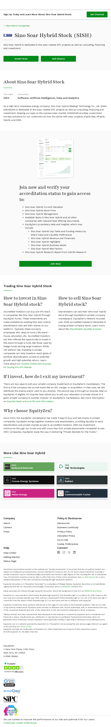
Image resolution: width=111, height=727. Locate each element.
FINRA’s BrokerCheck (92, 591)
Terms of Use (25, 627)
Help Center (9, 552)
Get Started (97, 14)
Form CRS (62, 540)
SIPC (69, 587)
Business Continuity (67, 527)
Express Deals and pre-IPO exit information (30, 401)
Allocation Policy (66, 535)
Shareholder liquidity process (85, 329)
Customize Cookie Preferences (20, 723)
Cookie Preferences (67, 544)
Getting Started (11, 557)
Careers (7, 527)
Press (6, 531)
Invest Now (21, 58)
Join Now (55, 263)
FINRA (64, 587)
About (6, 523)
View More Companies (18, 25)
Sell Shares (58, 58)
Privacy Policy (64, 531)
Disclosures (63, 523)
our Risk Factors (88, 577)
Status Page (9, 561)
